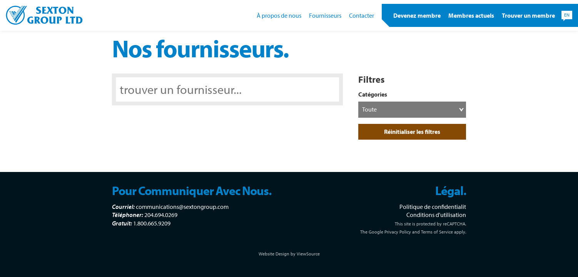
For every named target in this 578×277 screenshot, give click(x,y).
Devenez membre (417, 15)
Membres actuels (471, 15)
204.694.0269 (160, 215)
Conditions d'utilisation (436, 215)
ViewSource (308, 254)
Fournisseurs (325, 15)
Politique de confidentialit (432, 206)
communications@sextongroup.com (182, 206)
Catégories (372, 94)
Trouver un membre (528, 15)
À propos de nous (279, 15)
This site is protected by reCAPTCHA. (430, 224)
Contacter (361, 15)
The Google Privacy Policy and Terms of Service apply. (413, 232)
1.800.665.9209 (151, 223)
